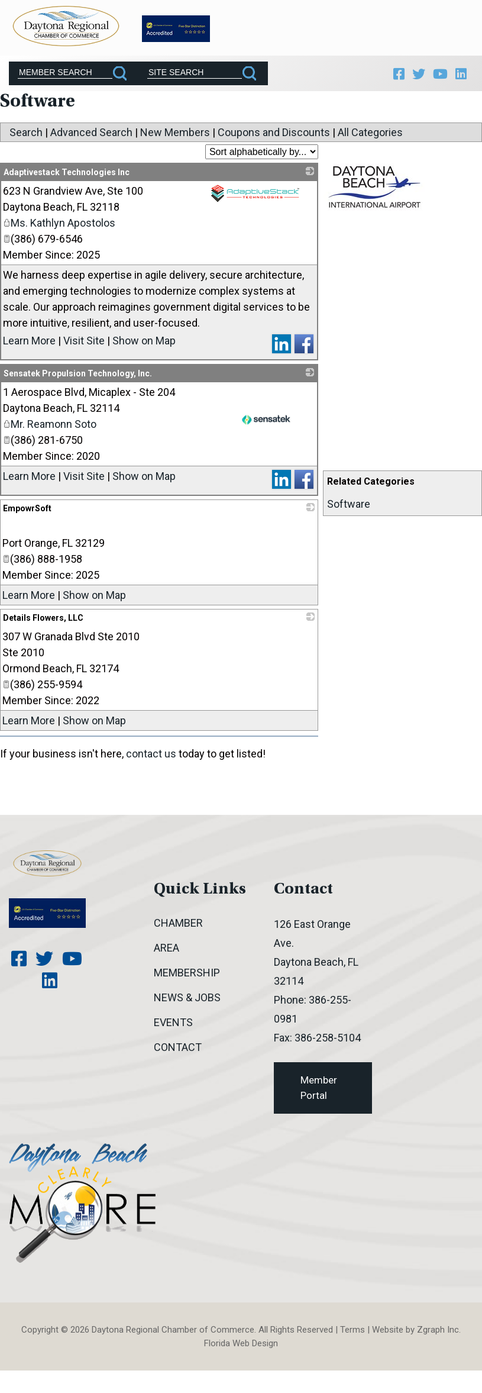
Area (166, 954)
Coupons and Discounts (274, 139)
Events (173, 1029)
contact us (151, 760)
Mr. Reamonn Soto (49, 430)
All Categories (370, 139)
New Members (175, 139)
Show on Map (144, 347)
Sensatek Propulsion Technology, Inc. (78, 380)
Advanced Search (91, 139)
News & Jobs (187, 1004)
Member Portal (318, 1094)
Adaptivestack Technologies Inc (67, 178)
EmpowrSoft (27, 515)
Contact (178, 1053)
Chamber (178, 929)
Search (26, 139)
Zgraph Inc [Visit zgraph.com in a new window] (438, 1336)
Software (348, 510)
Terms (352, 1336)
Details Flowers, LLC (43, 624)
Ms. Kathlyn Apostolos (59, 229)
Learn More (29, 347)
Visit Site (84, 347)
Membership (187, 979)
